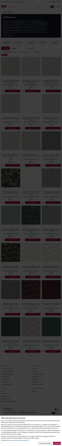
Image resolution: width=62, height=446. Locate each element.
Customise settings (45, 443)
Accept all (57, 443)
